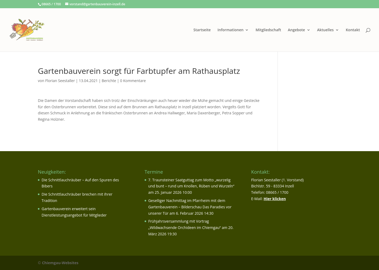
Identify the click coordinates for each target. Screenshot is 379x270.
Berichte (109, 80)
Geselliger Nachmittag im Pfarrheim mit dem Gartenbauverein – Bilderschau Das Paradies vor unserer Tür (189, 207)
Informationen (230, 30)
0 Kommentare (133, 80)
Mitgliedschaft (268, 30)
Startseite (202, 30)
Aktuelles (325, 30)
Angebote (296, 30)
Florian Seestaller (60, 80)
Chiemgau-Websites (60, 262)
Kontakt (353, 30)
